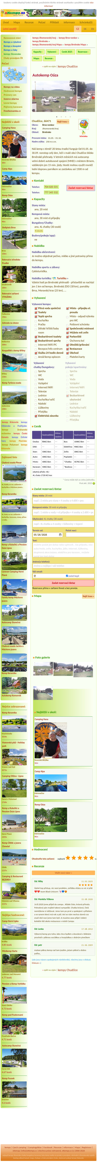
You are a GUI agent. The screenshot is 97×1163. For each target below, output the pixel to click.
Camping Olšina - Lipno (12, 776)
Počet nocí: (71, 530)
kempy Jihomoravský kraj (44, 37)
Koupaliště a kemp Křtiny (13, 350)
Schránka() (86, 22)
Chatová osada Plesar (12, 462)
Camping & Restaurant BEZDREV (12, 878)
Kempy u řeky (10, 50)
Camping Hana (9, 127)
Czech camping (19, 1147)
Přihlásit (54, 22)
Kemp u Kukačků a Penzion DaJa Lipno (11, 810)
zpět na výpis (50, 66)
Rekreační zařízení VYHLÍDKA (10, 295)
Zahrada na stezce (10, 323)
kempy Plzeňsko (18, 441)
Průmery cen (10, 94)
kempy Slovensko (12, 54)
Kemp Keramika (9, 494)
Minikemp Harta (9, 951)
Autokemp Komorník (11, 695)
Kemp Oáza (7, 195)
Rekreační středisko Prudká (11, 261)
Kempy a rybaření (12, 42)
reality (52, 1155)
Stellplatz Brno (9, 227)
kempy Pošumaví (10, 444)
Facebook (48, 1147)
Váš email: (37, 571)
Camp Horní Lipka (10, 921)
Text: (34, 540)
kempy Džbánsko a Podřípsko (14, 424)
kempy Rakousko (78, 1158)
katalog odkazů (18, 1158)
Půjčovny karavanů (13, 106)
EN (92, 28)
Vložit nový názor (63, 873)
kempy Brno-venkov (68, 37)
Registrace (86, 1147)
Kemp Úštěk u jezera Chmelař (11, 845)
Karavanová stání (12, 37)
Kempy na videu (12, 86)
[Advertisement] (14, 1126)
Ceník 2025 (67, 51)
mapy (32, 1158)
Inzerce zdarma (11, 98)
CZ (77, 28)
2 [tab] (61, 117)
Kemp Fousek (8, 1078)
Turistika (61, 278)
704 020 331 (51, 187)
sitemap (16, 1150)
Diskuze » (36, 963)
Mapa (16, 22)
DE (85, 28)
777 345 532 (51, 192)
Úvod (6, 22)
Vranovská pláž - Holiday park (13, 744)
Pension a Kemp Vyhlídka (13, 983)
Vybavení (51, 51)
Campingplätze (35, 1147)
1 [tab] (56, 117)
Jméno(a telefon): (41, 561)
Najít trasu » (63, 121)
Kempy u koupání (12, 46)
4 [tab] (70, 117)
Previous (34, 98)
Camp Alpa (7, 168)
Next (93, 98)
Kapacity (37, 51)
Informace (69, 22)
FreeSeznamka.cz (12, 110)
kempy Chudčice (68, 66)
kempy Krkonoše (10, 422)
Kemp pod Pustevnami (12, 1015)
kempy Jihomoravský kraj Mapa (47, 44)
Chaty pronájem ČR (13, 58)
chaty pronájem (47, 1158)
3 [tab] (65, 117)
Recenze (29, 22)
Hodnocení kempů (13, 91)
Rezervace (82, 51)
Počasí (41, 22)
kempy (8, 1147)
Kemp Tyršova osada (11, 383)
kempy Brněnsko (40, 41)
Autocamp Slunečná (11, 622)
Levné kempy (10, 103)
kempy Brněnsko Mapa (75, 44)
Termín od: (37, 530)
